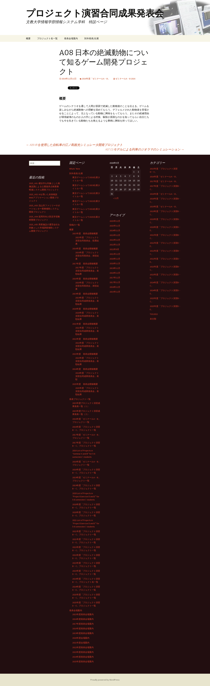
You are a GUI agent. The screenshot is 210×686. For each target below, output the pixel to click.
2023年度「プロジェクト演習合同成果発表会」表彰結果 (87, 361)
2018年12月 (115, 273)
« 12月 (116, 198)
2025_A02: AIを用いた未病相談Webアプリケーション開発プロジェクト (44, 197)
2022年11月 (115, 244)
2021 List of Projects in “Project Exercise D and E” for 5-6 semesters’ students (85, 523)
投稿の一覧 (74, 224)
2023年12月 (115, 235)
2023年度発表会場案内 (83, 652)
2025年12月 (115, 221)
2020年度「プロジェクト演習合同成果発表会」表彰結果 (87, 315)
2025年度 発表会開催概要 (85, 384)
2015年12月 (115, 291)
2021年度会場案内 (80, 642)
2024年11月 (115, 230)
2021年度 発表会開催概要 (85, 323)
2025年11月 (115, 225)
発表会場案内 (71, 38)
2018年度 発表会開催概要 (85, 278)
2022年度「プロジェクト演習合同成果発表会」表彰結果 (87, 346)
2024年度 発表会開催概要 (85, 369)
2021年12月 (115, 254)
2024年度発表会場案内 (83, 656)
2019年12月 (115, 268)
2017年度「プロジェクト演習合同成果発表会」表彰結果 (87, 270)
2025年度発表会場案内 (83, 661)
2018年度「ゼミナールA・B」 (164, 194)
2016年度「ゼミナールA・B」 (96, 78)
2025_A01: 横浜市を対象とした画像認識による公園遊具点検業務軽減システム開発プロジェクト (44, 186)
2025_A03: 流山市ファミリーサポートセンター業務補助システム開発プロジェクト (44, 208)
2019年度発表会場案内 (83, 633)
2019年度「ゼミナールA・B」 (164, 206)
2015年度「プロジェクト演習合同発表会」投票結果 (87, 240)
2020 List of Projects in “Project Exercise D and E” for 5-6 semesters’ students (85, 496)
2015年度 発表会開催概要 (85, 233)
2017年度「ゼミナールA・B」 (164, 181)
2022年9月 (114, 249)
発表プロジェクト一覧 (80, 399)
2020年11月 (115, 263)
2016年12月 (115, 287)
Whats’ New (74, 168)
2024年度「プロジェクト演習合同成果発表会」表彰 (87, 376)
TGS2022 (154, 314)
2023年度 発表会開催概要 (85, 354)
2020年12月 (115, 258)
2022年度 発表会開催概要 (85, 339)
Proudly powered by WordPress (105, 679)
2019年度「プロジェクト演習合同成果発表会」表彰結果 (87, 300)
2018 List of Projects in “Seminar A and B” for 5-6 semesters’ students (83, 453)
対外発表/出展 (91, 38)
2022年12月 (115, 240)
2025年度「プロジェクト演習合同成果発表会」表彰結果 (87, 391)
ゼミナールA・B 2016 (125, 78)
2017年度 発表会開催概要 (85, 263)
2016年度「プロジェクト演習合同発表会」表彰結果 (87, 255)
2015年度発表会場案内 (83, 614)
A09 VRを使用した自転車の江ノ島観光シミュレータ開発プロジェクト (74, 145)
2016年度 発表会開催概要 (85, 248)
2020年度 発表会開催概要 (85, 308)
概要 (28, 38)
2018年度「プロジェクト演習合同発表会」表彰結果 (87, 285)
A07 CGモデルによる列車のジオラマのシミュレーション (144, 149)
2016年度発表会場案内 (83, 619)
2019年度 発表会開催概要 (85, 293)
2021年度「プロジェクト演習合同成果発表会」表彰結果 (87, 331)
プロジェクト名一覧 (47, 38)
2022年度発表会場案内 (83, 647)
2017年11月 (115, 282)
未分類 (153, 318)
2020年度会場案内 (80, 638)
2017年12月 (115, 277)
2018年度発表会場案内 (83, 628)
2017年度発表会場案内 (83, 623)
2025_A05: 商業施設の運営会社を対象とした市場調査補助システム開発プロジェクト (44, 227)
